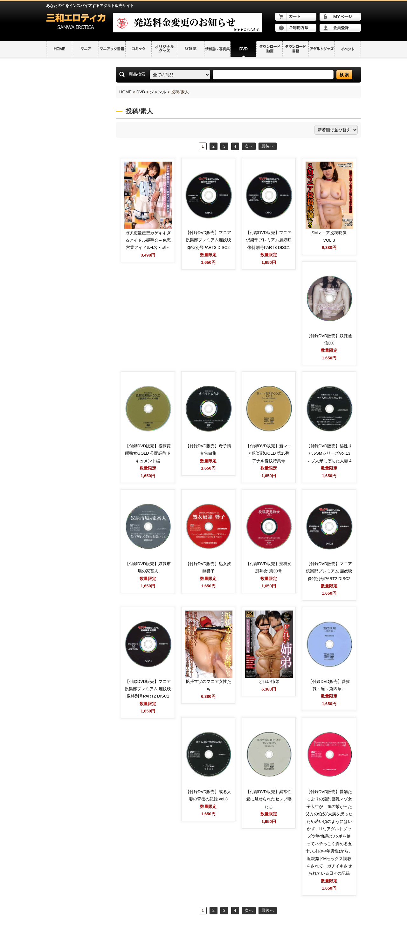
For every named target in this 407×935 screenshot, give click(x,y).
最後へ (267, 146)
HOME (125, 92)
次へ (249, 146)
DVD (140, 92)
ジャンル (158, 92)
